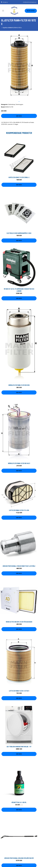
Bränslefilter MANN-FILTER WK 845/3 (19, 463)
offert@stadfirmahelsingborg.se (29, 2)
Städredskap (11, 104)
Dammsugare (19, 104)
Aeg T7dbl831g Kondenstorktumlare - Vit (19, 746)
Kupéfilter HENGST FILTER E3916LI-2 (19, 177)
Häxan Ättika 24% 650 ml (19, 802)
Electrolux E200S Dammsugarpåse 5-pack (19, 233)
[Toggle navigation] (3, 10)
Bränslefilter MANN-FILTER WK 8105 (19, 385)
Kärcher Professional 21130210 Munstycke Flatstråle (19, 566)
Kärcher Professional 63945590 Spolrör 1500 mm (19, 858)
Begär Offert (31, 10)
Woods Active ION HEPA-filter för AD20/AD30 (19, 622)
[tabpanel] (19, 66)
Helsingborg (5, 2)
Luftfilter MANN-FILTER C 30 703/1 (19, 691)
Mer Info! (19, 116)
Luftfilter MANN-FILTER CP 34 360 (19, 510)
